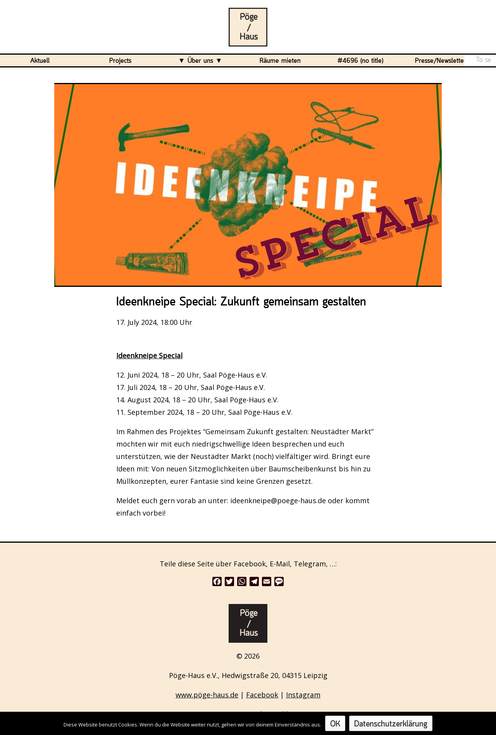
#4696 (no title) (360, 61)
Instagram (303, 694)
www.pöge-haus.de (207, 694)
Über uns (200, 61)
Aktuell (40, 61)
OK (335, 724)
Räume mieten (280, 61)
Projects (120, 61)
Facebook (262, 694)
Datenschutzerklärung (390, 724)
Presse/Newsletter (440, 61)
